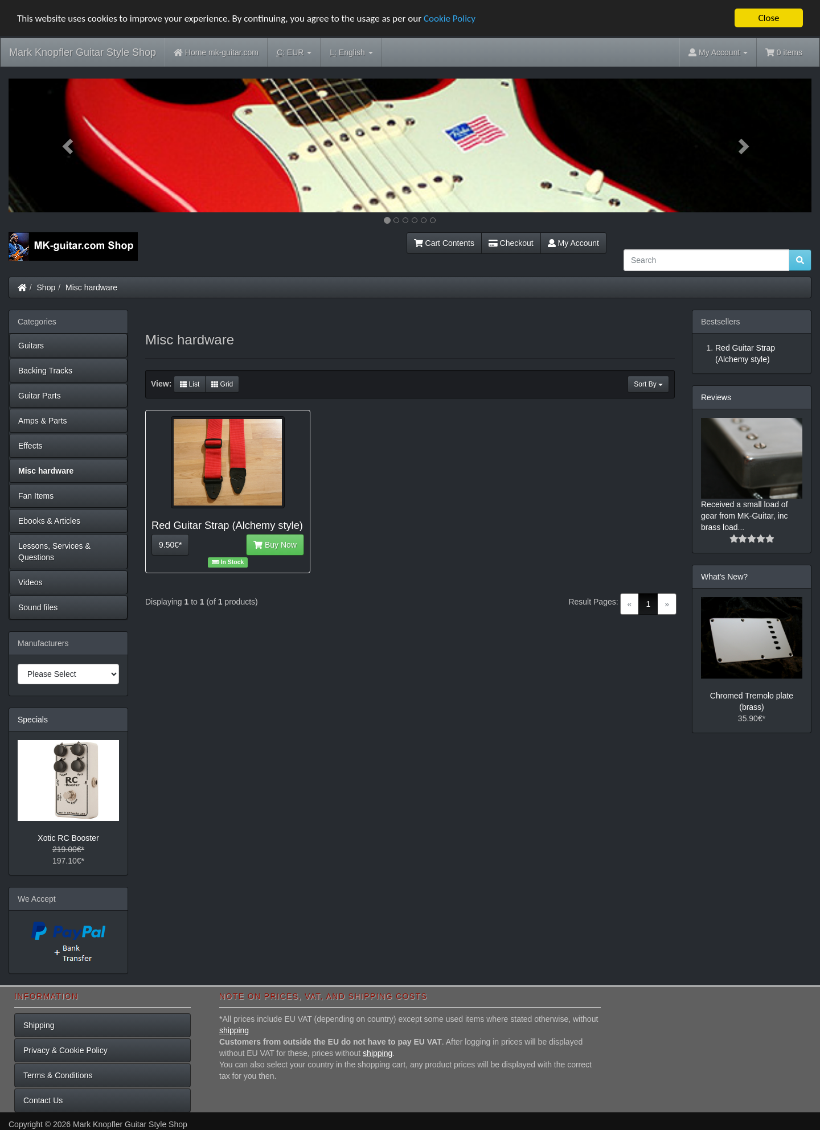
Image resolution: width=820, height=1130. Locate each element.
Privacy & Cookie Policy (65, 1050)
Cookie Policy (449, 18)
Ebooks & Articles (49, 520)
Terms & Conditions (57, 1075)
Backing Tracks (45, 370)
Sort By (648, 384)
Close (768, 18)
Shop (46, 287)
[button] (69, 145)
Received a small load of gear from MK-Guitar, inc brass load (744, 516)
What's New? (724, 576)
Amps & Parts (42, 420)
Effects (30, 445)
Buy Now (275, 544)
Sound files (38, 607)
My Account (573, 243)
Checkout (511, 243)
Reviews (716, 397)
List (189, 384)
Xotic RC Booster (68, 838)
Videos (30, 582)
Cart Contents (444, 243)
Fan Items (36, 495)
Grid (222, 384)
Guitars (31, 345)
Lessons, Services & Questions (54, 551)
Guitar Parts (39, 395)
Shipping (39, 1025)
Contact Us (43, 1100)
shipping (234, 1030)
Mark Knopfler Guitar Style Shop (82, 52)
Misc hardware (91, 287)
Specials (33, 719)
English (351, 52)
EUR (294, 52)
